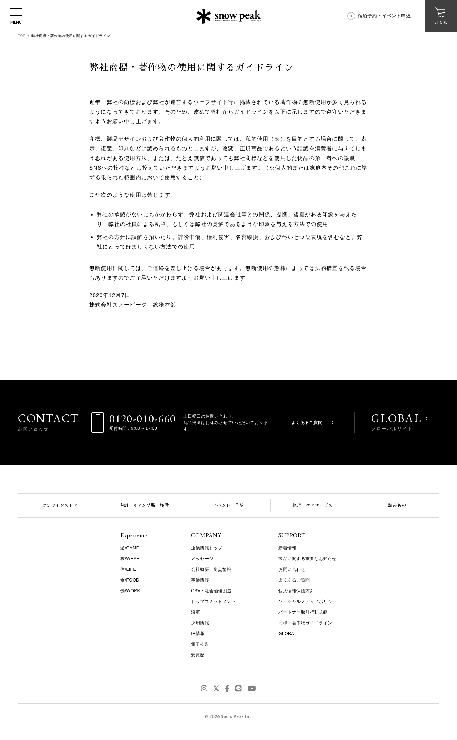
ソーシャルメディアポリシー (307, 601)
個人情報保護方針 (296, 590)
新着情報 (287, 547)
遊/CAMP (129, 547)
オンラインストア (60, 505)
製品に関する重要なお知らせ (307, 558)
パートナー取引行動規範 (303, 612)
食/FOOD (129, 580)
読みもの (397, 505)
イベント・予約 (228, 505)
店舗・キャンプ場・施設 (144, 505)
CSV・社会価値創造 (211, 590)
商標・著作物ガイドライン (305, 622)
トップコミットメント (213, 601)
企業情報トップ (206, 547)
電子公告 (200, 644)
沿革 (195, 612)
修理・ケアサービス (312, 505)
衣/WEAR (130, 558)
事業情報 (200, 580)
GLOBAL (396, 421)
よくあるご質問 (307, 422)
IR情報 (198, 633)
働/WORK (130, 590)
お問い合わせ (291, 569)
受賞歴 (198, 655)
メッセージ (202, 558)
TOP (22, 36)
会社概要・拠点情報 (211, 569)
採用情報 (200, 622)
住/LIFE (128, 569)
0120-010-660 (142, 418)
